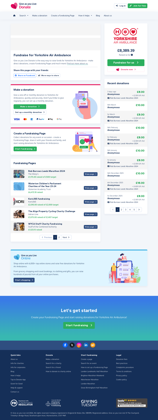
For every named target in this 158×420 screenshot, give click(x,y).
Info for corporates (18, 366)
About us (107, 15)
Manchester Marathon (90, 379)
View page (90, 173)
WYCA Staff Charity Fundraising (45, 223)
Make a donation (39, 15)
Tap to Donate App (18, 379)
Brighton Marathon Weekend (92, 375)
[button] (132, 54)
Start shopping (24, 279)
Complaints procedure (125, 366)
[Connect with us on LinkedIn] (85, 346)
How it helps (16, 375)
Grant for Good (16, 383)
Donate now (126, 68)
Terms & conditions (124, 370)
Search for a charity (53, 362)
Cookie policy (121, 379)
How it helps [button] (83, 15)
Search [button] (22, 15)
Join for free (137, 5)
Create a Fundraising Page (62, 15)
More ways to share (48, 74)
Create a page (86, 358)
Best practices (122, 362)
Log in (121, 5)
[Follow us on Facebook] (65, 346)
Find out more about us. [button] (77, 63)
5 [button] (134, 209)
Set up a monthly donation (30, 111)
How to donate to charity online (58, 370)
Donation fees (121, 358)
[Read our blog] (92, 346)
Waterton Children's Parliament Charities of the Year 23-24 (44, 184)
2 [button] (59, 236)
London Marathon (88, 383)
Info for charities (17, 362)
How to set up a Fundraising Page (94, 366)
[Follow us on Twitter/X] (72, 346)
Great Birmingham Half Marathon (94, 387)
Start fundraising (25, 148)
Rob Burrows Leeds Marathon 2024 (46, 170)
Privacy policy (121, 375)
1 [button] (56, 236)
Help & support (17, 387)
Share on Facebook (25, 74)
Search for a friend (53, 366)
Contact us (15, 391)
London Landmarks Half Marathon (94, 370)
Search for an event (89, 362)
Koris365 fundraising (39, 198)
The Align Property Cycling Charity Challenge (51, 210)
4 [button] (129, 209)
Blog (97, 15)
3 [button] (125, 209)
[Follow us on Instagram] (79, 346)
